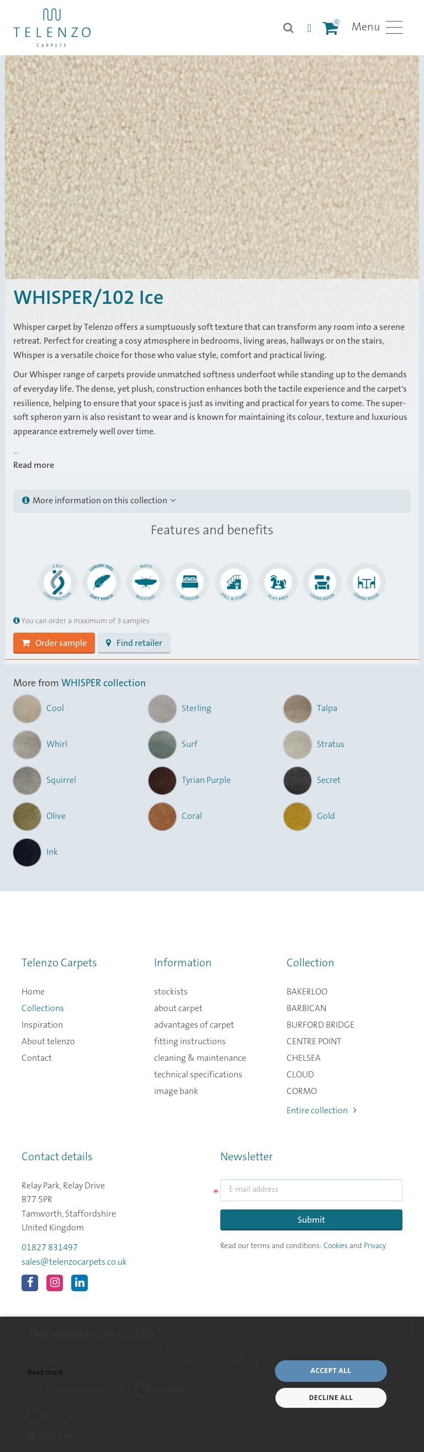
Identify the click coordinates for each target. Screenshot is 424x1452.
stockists (171, 992)
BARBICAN (306, 1008)
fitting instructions (190, 1041)
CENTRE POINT (314, 1041)
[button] (146, 1436)
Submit (311, 1220)
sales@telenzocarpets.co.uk (74, 1262)
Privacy (375, 1245)
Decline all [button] (331, 1397)
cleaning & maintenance (200, 1058)
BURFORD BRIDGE (320, 1025)
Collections (43, 1008)
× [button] (411, 1328)
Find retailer (134, 643)
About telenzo (48, 1041)
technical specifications (198, 1075)
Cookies (336, 1245)
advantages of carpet (194, 1025)
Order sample (54, 643)
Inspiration (42, 1025)
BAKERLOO (307, 992)
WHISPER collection (103, 683)
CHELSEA (304, 1058)
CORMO (302, 1091)
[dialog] (212, 1384)
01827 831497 (50, 1248)
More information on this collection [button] (99, 501)
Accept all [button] (331, 1370)
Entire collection (322, 1111)
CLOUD (300, 1075)
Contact (37, 1058)
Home (33, 992)
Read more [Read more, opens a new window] (45, 1372)
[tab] (212, 501)
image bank (176, 1091)
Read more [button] (33, 465)
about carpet (178, 1008)
